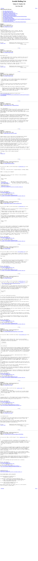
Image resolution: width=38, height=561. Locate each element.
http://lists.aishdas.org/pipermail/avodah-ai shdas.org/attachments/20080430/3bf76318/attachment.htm (10, 533)
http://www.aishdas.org (5, 205)
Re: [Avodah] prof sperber (7, 314)
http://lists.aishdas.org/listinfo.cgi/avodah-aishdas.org (12, 210)
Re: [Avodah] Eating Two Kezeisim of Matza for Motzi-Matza (13, 495)
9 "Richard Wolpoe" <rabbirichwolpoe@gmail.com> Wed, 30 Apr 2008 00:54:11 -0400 (9, 313)
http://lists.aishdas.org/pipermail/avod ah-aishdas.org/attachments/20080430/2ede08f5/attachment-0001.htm (12, 307)
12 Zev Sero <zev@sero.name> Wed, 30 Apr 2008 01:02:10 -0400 (6, 470)
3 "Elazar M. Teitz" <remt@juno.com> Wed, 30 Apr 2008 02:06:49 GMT (7, 81)
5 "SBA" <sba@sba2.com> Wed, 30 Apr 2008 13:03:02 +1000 (6, 146)
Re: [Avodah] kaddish (6, 281)
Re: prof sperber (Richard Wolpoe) (8, 18)
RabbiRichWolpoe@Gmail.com (5, 216)
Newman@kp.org (22, 320)
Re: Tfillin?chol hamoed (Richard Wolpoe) (10, 15)
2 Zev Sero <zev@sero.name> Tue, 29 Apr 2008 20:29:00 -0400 (6, 54)
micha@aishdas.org (22, 185)
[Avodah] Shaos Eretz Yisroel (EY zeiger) (10, 147)
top (19, 51)
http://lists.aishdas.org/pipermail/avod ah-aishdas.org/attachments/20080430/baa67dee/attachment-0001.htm (12, 369)
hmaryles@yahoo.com (22, 380)
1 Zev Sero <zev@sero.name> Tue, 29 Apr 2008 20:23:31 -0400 (6, 25)
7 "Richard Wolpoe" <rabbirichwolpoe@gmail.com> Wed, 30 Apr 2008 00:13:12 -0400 (9, 227)
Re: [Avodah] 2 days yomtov (8, 26)
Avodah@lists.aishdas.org (5, 209)
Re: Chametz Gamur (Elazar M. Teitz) (9, 12)
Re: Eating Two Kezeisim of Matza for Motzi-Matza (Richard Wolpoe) (15, 21)
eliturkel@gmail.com (21, 284)
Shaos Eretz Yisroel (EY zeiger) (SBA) (9, 14)
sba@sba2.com (2, 171)
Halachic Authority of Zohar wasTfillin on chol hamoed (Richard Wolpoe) (15, 16)
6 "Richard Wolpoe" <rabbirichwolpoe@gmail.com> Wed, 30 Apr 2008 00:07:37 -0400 (9, 181)
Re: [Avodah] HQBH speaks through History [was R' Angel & (13, 377)
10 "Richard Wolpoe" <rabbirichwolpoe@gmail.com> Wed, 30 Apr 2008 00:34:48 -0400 (9, 376)
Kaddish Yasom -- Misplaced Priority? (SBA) (10, 13)
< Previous (2, 8)
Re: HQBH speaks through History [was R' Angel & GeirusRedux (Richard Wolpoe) (17, 19)
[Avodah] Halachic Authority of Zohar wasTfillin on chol (12, 228)
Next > (36, 8)
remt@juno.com (22, 498)
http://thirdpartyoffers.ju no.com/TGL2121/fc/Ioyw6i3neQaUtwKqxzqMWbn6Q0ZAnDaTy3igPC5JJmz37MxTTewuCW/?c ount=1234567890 (14, 104)
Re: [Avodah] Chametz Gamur (8, 55)
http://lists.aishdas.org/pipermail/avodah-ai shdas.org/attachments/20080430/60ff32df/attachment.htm (10, 463)
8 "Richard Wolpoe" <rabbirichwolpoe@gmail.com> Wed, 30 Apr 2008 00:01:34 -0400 (9, 280)
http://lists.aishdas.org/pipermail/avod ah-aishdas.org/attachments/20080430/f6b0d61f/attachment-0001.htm (12, 432)
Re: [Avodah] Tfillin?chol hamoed (8, 182)
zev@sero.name (2, 46)
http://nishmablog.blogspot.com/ (8, 217)
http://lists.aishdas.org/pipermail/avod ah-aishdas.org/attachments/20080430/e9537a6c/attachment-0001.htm (12, 220)
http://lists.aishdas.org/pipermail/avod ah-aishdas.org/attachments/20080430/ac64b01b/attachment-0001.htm (12, 273)
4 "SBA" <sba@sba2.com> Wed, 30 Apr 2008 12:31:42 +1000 (6, 114)
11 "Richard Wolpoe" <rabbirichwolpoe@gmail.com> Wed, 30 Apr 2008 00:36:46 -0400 (9, 438)
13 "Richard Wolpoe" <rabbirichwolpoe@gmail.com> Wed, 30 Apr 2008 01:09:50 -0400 (9, 494)
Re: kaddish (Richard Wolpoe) (8, 17)
